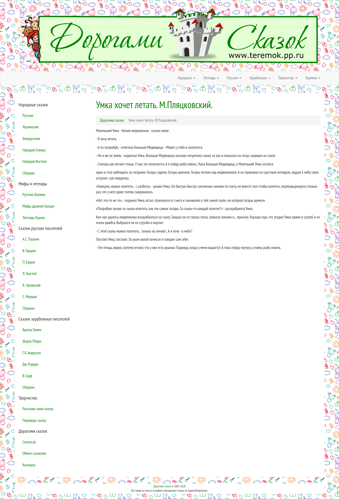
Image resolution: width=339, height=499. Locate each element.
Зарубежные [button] (259, 77)
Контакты (29, 464)
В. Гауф (27, 375)
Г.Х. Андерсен (32, 352)
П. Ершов (29, 262)
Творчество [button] (287, 77)
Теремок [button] (312, 77)
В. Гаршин (29, 250)
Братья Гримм (32, 329)
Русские (28, 115)
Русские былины (34, 194)
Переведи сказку (34, 420)
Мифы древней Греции (38, 206)
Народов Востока (35, 161)
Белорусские (31, 138)
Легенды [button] (211, 77)
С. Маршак (30, 296)
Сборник (28, 173)
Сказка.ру (29, 441)
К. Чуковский (32, 285)
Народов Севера (34, 149)
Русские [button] (234, 77)
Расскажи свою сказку (38, 408)
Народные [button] (187, 77)
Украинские (31, 126)
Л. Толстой (30, 273)
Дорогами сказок (162, 486)
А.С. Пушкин (31, 239)
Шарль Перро (32, 341)
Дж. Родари (30, 364)
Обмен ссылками (34, 453)
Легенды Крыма (34, 217)
